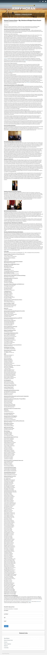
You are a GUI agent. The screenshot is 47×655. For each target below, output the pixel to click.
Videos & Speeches (7, 643)
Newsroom (21, 15)
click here (29, 601)
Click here (6, 58)
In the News (6, 647)
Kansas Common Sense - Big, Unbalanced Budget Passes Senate (22, 20)
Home (18, 15)
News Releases (6, 638)
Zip (5, 617)
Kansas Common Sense (26, 15)
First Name (6, 610)
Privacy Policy (7, 653)
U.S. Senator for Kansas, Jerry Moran (23, 7)
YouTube (45, 1)
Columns (5, 642)
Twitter (42, 1)
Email (5, 621)
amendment (12, 70)
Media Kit (6, 645)
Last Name (6, 613)
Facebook (40, 1)
